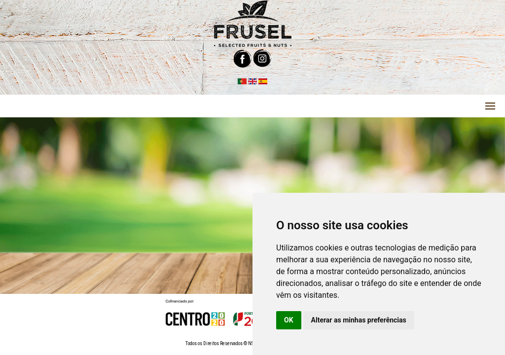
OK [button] (288, 320)
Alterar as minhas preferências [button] (358, 320)
